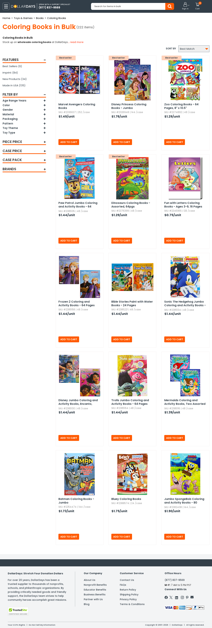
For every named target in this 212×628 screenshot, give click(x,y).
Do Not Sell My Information (42, 625)
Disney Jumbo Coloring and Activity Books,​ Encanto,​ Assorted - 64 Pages (78, 402)
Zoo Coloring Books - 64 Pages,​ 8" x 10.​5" (181, 106)
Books (40, 18)
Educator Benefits (95, 589)
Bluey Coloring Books (126, 499)
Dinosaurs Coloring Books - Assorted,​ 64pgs (130, 204)
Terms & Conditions (132, 604)
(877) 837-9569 (175, 580)
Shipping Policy (129, 594)
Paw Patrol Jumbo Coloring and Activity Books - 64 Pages (77, 205)
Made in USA (14, 85)
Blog (86, 604)
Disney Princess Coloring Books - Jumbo (128, 106)
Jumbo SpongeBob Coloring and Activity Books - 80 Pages (184, 501)
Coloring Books (56, 18)
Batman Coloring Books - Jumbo (76, 500)
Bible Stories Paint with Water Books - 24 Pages (132, 303)
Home (6, 18)
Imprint (10, 72)
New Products (15, 79)
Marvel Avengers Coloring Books (76, 106)
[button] (185, 6)
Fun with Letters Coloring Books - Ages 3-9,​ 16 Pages (183, 204)
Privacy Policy (128, 599)
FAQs (123, 585)
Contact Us (127, 580)
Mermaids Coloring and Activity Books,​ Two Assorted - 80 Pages (184, 402)
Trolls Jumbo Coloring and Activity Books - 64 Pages (130, 402)
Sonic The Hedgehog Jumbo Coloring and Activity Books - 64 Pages (185, 303)
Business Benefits (94, 594)
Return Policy (128, 589)
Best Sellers (12, 66)
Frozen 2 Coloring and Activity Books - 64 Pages (76, 303)
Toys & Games (23, 18)
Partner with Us (93, 599)
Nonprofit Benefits (95, 585)
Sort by (171, 48)
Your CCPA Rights (16, 625)
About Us (89, 580)
